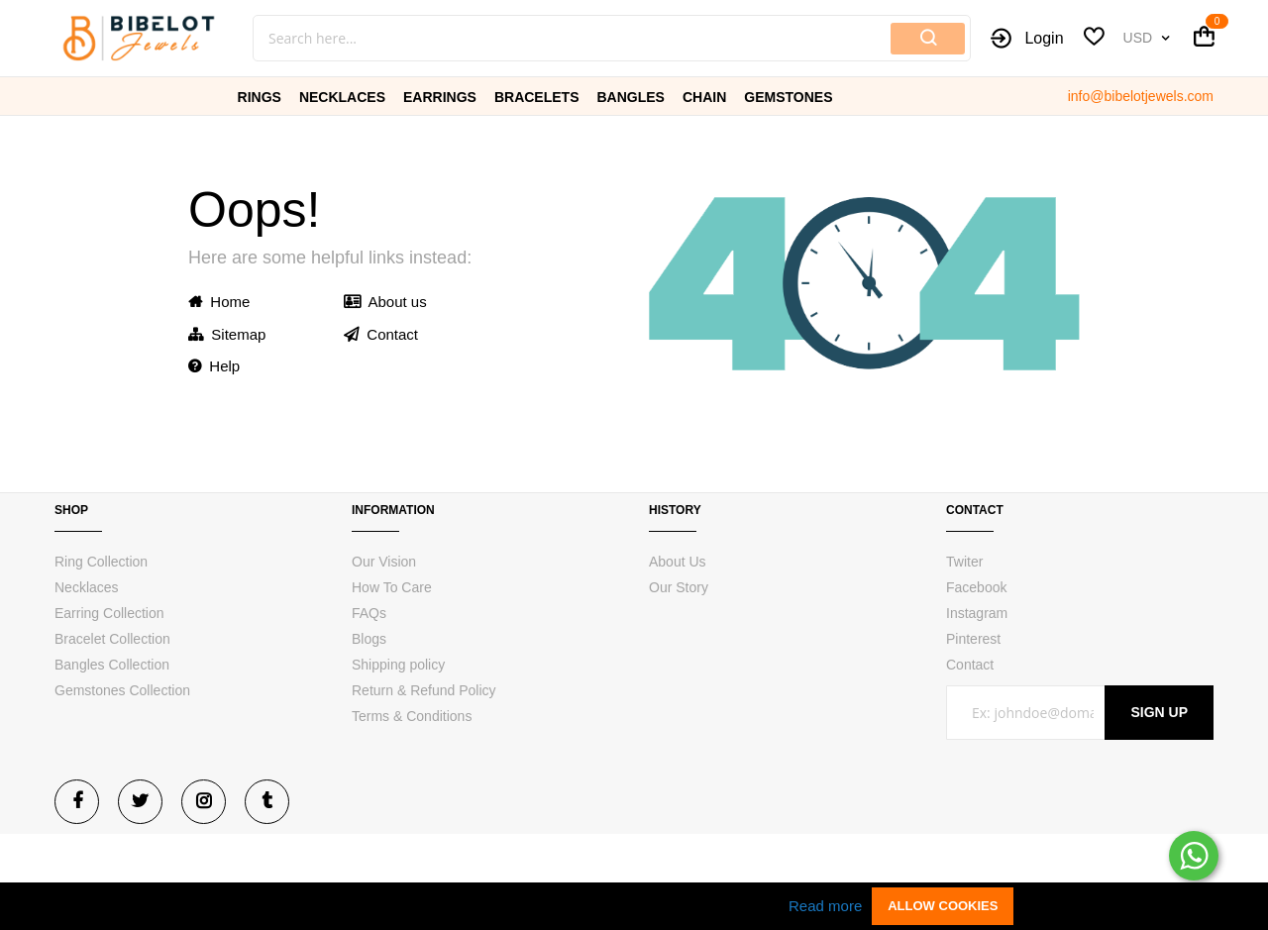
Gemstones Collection (122, 690)
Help (214, 366)
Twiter (964, 561)
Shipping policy (398, 664)
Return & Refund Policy (424, 690)
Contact (381, 334)
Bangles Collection (111, 664)
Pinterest (973, 639)
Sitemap (226, 334)
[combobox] (505, 38)
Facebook (976, 587)
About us (385, 301)
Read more (825, 905)
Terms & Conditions (412, 716)
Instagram (976, 613)
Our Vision (384, 561)
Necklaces (86, 587)
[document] (634, 906)
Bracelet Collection (112, 639)
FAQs (369, 613)
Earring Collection (109, 613)
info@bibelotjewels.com (1141, 96)
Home (219, 301)
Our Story (678, 587)
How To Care (392, 587)
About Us (677, 561)
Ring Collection (101, 561)
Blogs (369, 639)
